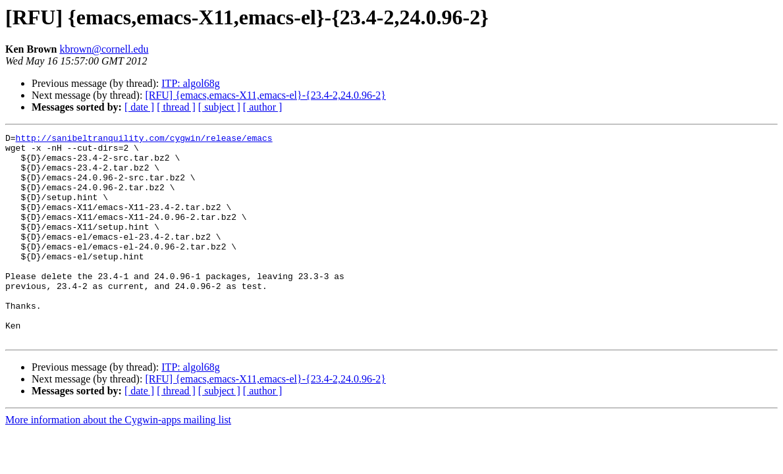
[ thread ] (176, 107)
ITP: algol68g (190, 83)
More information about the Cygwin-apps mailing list (118, 461)
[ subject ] (219, 107)
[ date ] (139, 107)
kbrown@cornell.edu (103, 49)
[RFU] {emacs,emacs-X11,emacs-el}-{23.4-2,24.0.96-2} (265, 95)
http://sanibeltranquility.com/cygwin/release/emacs (144, 139)
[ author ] (263, 107)
